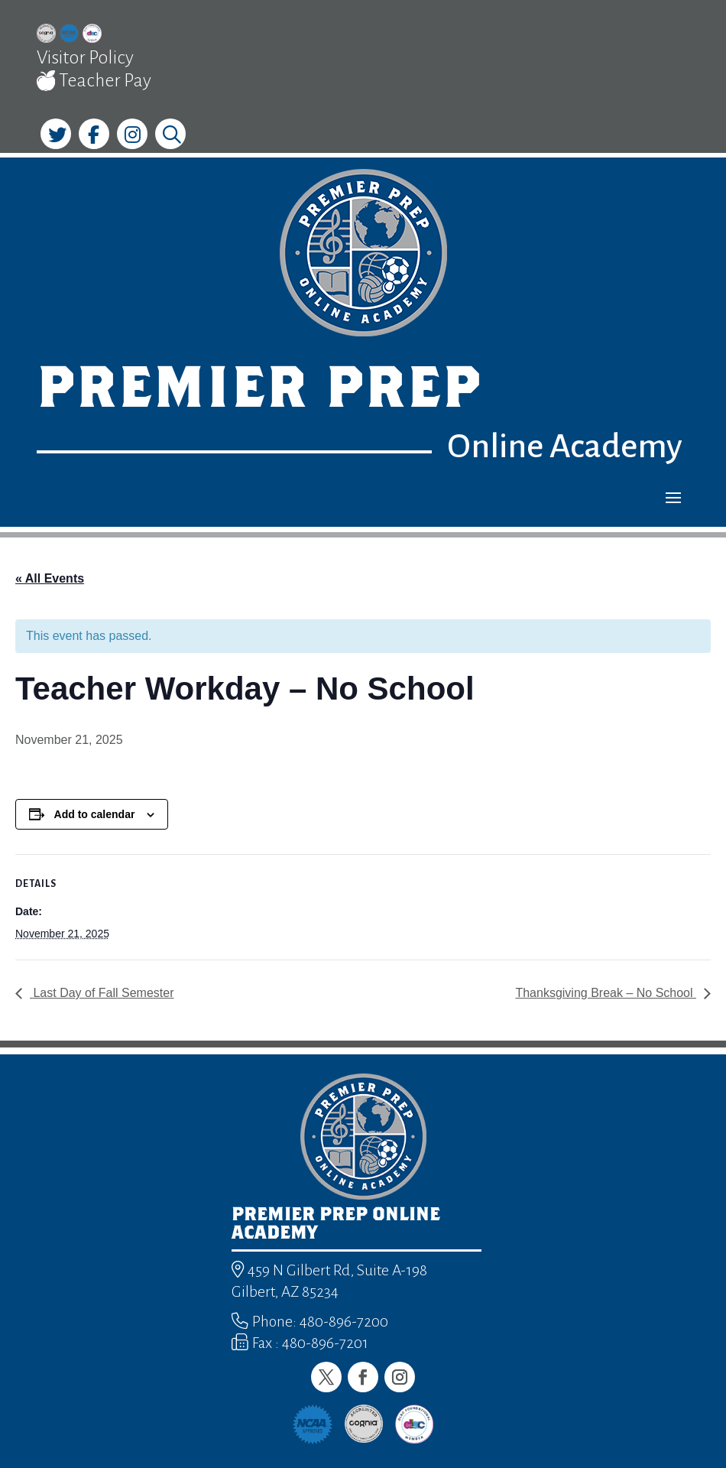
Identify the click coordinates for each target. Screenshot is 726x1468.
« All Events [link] (49, 578)
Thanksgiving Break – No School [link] (605, 992)
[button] (673, 497)
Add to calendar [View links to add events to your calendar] (94, 814)
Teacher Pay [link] (94, 81)
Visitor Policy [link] (85, 57)
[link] (46, 35)
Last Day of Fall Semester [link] (102, 992)
